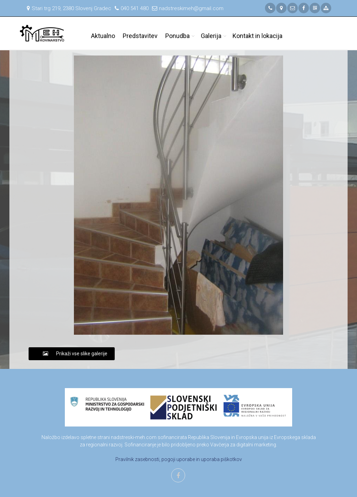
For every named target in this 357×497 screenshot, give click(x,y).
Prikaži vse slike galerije (71, 353)
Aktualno (103, 35)
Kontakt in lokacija (257, 35)
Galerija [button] (211, 35)
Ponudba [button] (177, 35)
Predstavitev (140, 35)
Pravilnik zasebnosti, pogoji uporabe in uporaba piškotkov (178, 459)
